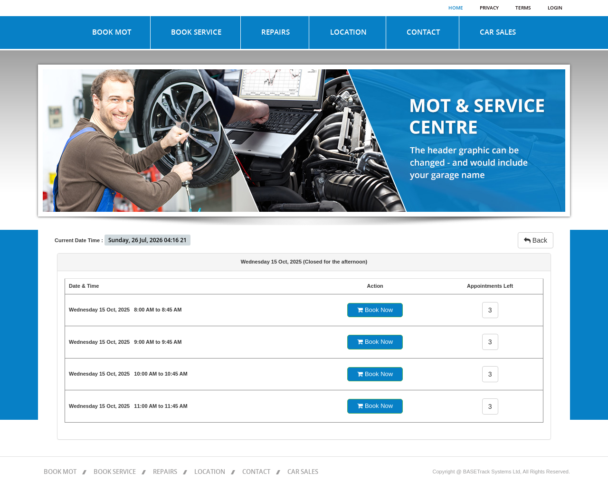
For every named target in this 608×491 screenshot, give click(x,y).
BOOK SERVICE (196, 32)
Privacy (489, 8)
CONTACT (423, 32)
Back (535, 240)
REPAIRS (275, 32)
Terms (523, 8)
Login (555, 8)
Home (455, 8)
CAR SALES (498, 32)
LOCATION (348, 32)
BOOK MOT (111, 32)
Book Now (375, 309)
